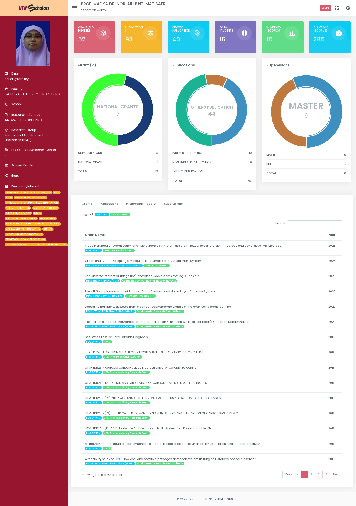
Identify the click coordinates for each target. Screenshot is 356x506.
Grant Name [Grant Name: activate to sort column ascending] (95, 235)
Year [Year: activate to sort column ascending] (332, 235)
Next (336, 474)
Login (325, 8)
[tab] (87, 204)
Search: (308, 223)
